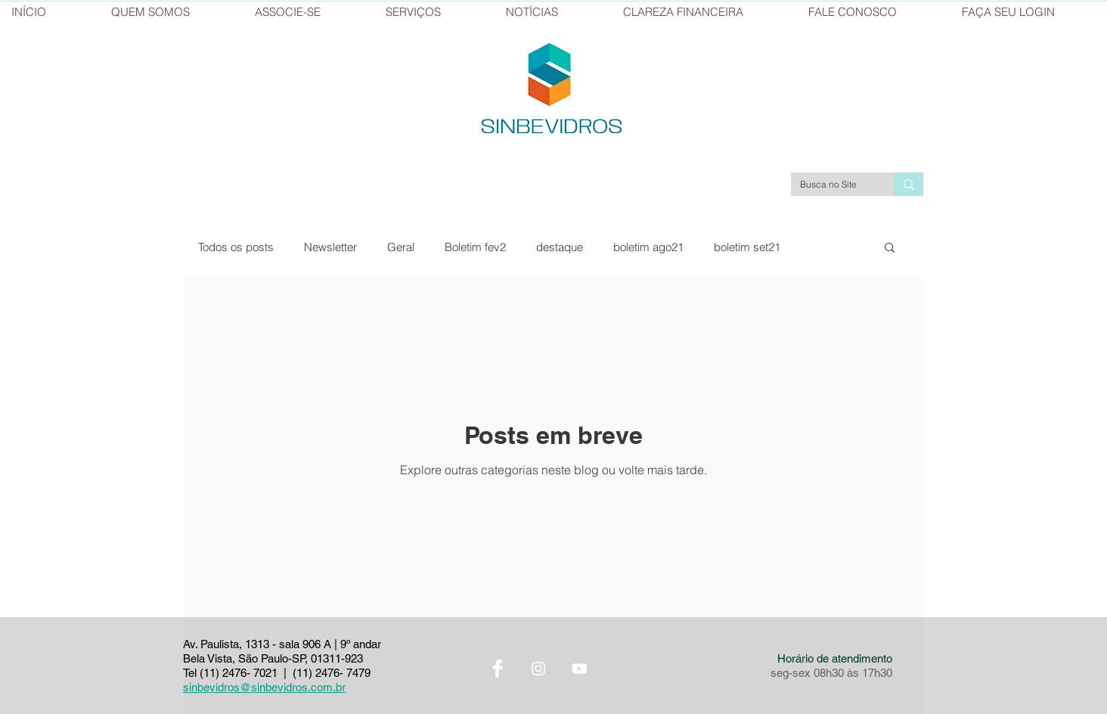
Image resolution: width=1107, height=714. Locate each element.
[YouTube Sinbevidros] (579, 669)
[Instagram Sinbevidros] (538, 669)
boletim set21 (747, 247)
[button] (889, 248)
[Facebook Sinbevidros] (497, 669)
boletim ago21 (648, 247)
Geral (400, 247)
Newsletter (330, 247)
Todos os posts (236, 247)
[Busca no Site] (831, 184)
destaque (559, 247)
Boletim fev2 (475, 247)
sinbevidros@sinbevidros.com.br (264, 687)
